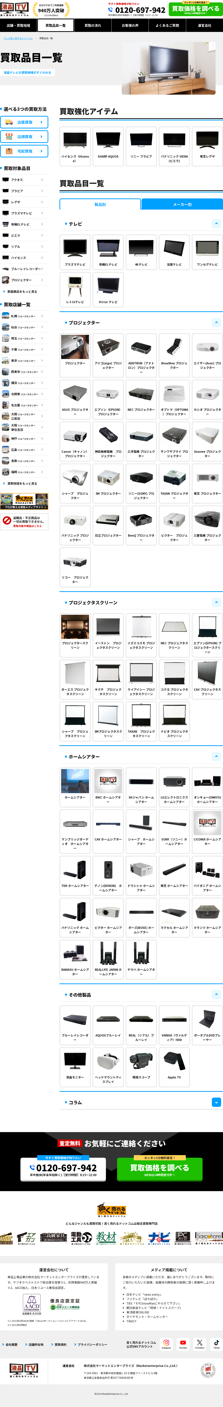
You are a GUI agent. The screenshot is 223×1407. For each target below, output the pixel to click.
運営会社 (204, 25)
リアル (11, 246)
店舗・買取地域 (18, 25)
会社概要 (11, 1344)
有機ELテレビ (16, 224)
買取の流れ (93, 25)
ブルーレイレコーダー (21, 269)
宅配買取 (18, 151)
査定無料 (69, 1143)
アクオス (12, 179)
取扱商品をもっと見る (22, 291)
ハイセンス (14, 257)
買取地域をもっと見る (22, 483)
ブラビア (12, 191)
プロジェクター (17, 280)
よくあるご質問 (167, 25)
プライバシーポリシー (92, 1344)
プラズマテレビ (17, 213)
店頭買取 (18, 136)
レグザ (11, 202)
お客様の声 (130, 25)
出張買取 (18, 122)
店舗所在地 (36, 1344)
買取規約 (61, 1344)
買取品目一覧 (56, 25)
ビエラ (11, 235)
